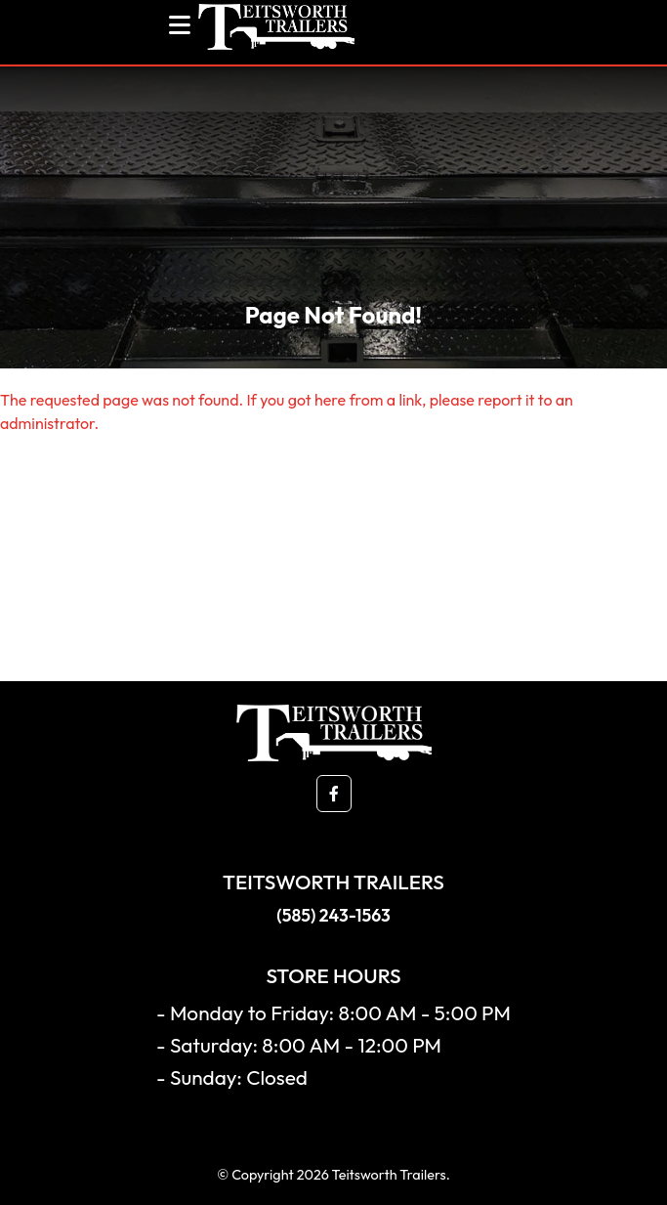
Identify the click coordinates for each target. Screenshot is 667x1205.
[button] (334, 793)
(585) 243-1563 (333, 915)
